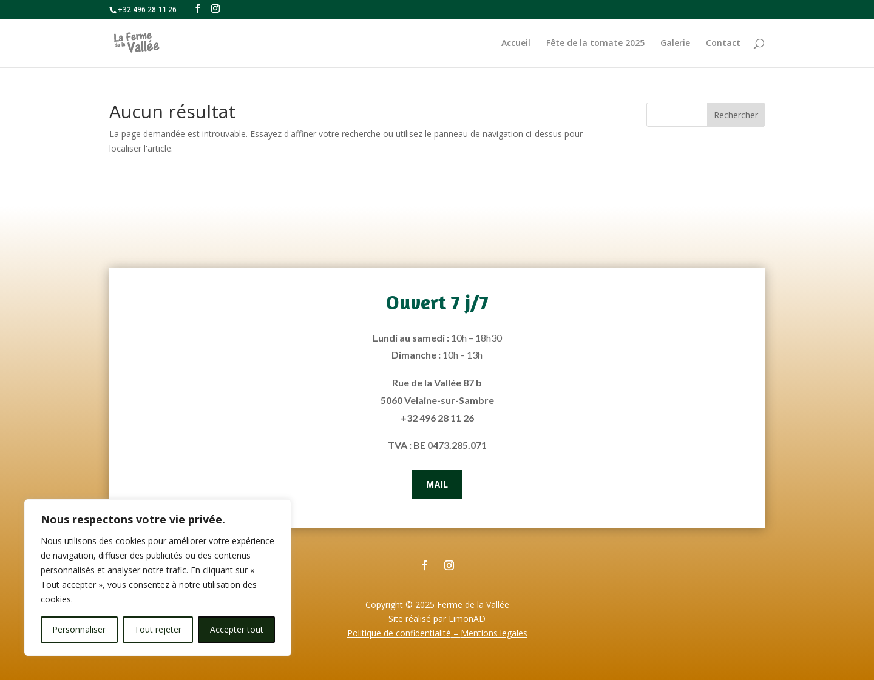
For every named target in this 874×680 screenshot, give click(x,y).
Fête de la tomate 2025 (595, 44)
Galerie (675, 44)
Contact (723, 44)
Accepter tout (236, 629)
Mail (437, 484)
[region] (157, 577)
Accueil (515, 44)
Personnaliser (79, 629)
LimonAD (467, 618)
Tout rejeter (157, 629)
